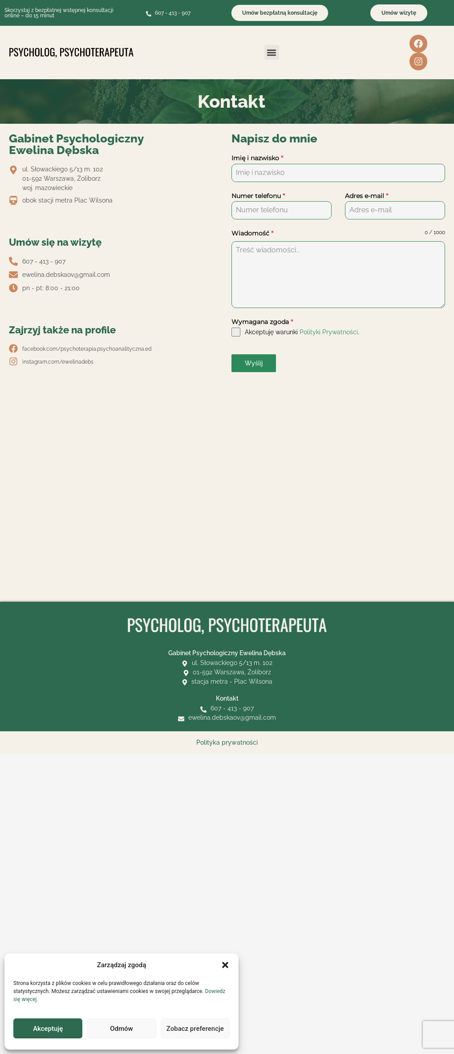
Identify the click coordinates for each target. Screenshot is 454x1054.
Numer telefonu (258, 196)
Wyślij (254, 363)
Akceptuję (48, 1029)
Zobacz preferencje (195, 1029)
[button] (225, 965)
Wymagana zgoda (262, 322)
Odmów (121, 1029)
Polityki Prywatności (329, 332)
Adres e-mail (366, 196)
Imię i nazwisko (257, 158)
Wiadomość (252, 233)
